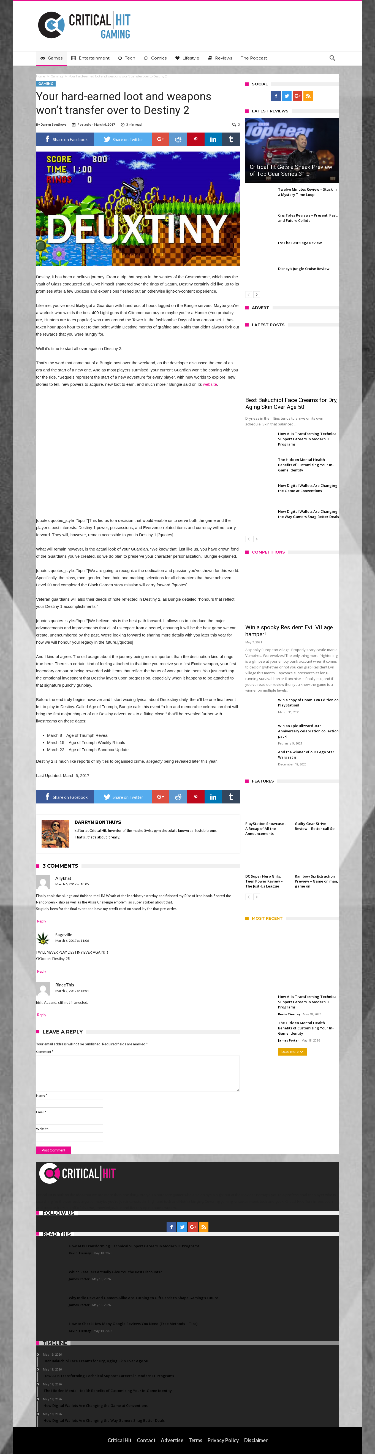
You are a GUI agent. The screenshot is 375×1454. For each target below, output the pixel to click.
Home (40, 76)
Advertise (172, 1440)
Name (41, 1095)
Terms (195, 1440)
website (210, 384)
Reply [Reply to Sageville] (41, 971)
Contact (146, 1440)
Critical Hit (120, 1440)
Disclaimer (256, 1440)
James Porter (288, 1040)
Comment (44, 1052)
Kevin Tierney (289, 1014)
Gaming (57, 76)
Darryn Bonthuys (53, 124)
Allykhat (63, 878)
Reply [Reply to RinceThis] (41, 1015)
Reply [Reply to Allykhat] (41, 921)
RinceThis (64, 984)
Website (42, 1129)
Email (41, 1112)
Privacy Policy (223, 1440)
